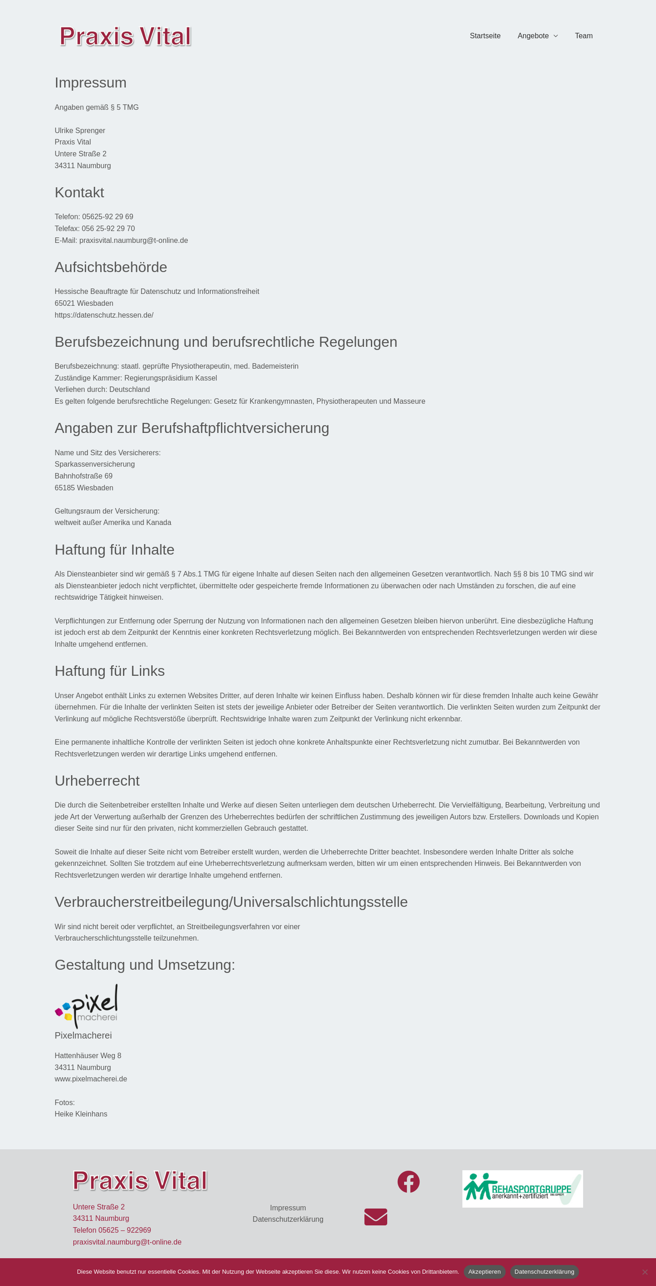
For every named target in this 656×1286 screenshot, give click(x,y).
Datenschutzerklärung (288, 1219)
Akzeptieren (484, 1271)
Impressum (288, 1208)
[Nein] (644, 1271)
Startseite (491, 36)
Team (585, 36)
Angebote (537, 36)
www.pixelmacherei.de (91, 1079)
